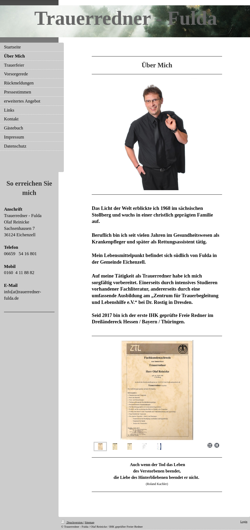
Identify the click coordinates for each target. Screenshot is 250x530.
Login (243, 521)
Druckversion (72, 522)
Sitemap (89, 522)
